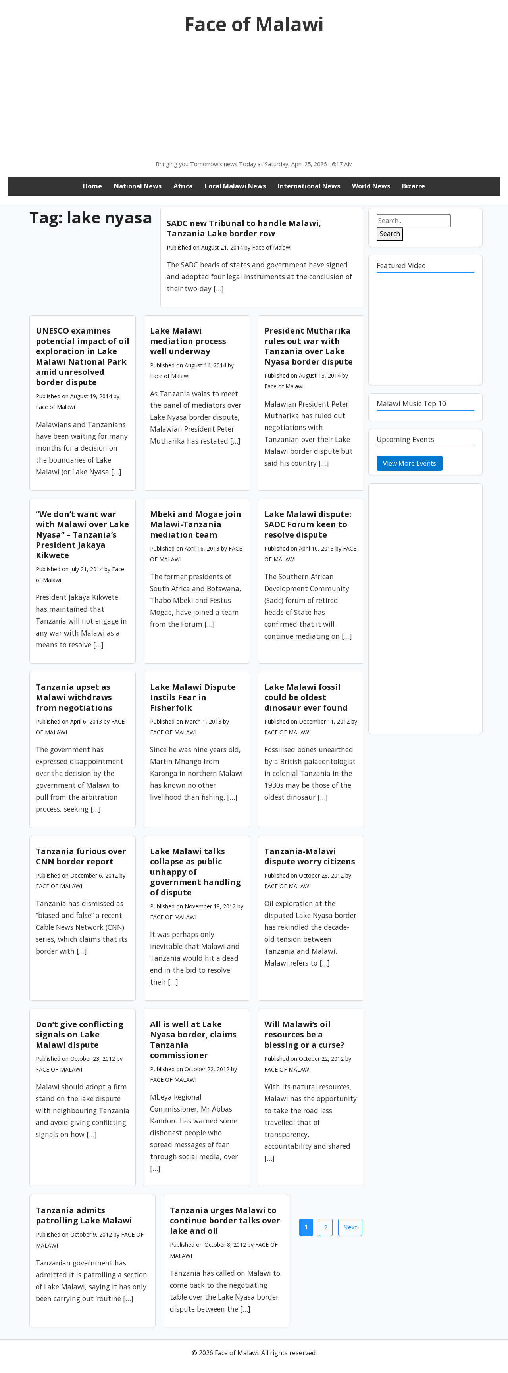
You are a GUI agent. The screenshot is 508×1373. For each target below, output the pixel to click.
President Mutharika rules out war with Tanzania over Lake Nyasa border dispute (308, 346)
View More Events (409, 463)
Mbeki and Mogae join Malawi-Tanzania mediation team (195, 524)
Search (390, 233)
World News (371, 186)
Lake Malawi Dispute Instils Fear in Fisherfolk (193, 697)
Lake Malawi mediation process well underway (188, 341)
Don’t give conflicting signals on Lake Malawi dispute (79, 1034)
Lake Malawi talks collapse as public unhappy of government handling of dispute (195, 872)
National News (138, 186)
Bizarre (413, 186)
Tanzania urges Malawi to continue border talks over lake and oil (225, 1220)
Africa (183, 186)
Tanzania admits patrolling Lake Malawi (84, 1215)
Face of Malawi (254, 24)
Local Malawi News (235, 186)
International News (309, 186)
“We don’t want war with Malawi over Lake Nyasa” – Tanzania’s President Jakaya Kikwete (82, 535)
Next (350, 1227)
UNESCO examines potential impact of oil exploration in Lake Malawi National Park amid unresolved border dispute (82, 356)
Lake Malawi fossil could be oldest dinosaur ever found (306, 697)
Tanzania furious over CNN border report (81, 856)
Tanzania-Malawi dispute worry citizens (309, 856)
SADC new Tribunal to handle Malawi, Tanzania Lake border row (244, 228)
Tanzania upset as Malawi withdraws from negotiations (74, 697)
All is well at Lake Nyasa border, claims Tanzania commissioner (193, 1039)
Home (92, 186)
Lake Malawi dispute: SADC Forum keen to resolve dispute (307, 524)
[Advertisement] (254, 100)
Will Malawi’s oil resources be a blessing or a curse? (304, 1034)
